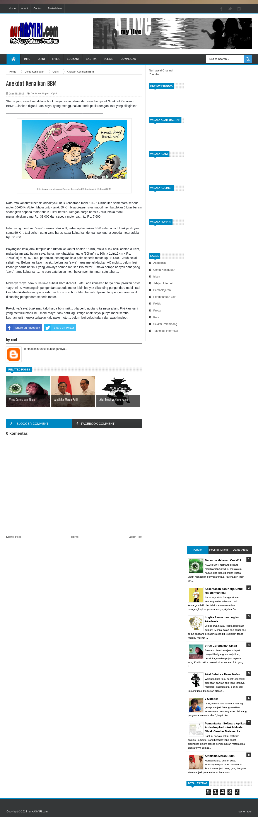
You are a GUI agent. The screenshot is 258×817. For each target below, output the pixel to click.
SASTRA (91, 59)
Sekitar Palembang (165, 324)
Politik (157, 303)
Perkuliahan (55, 8)
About (24, 8)
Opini (54, 93)
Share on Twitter (59, 327)
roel (249, 811)
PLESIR (108, 59)
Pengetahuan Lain (164, 296)
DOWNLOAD (128, 59)
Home (12, 8)
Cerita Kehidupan (164, 269)
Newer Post (13, 536)
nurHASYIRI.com (38, 811)
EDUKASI (73, 59)
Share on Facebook (23, 327)
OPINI (41, 59)
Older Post (135, 536)
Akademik (159, 262)
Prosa (157, 310)
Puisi (156, 317)
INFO (27, 59)
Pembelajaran (162, 290)
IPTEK (56, 59)
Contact (37, 8)
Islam (156, 276)
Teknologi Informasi (165, 330)
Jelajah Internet (163, 283)
